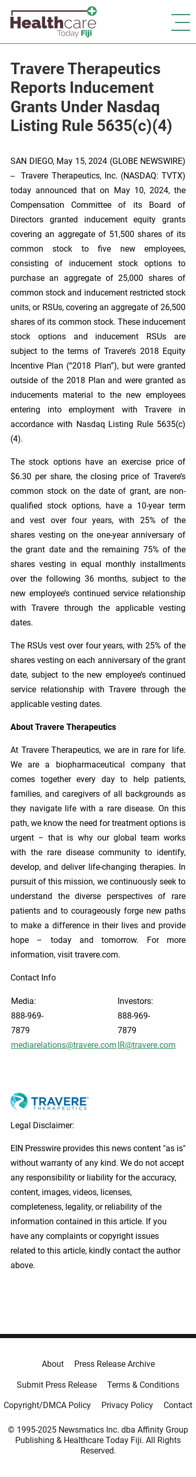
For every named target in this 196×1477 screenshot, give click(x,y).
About (53, 1364)
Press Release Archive (114, 1364)
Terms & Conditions (143, 1385)
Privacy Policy (127, 1405)
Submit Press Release (57, 1385)
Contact (178, 1405)
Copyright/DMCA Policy (47, 1405)
